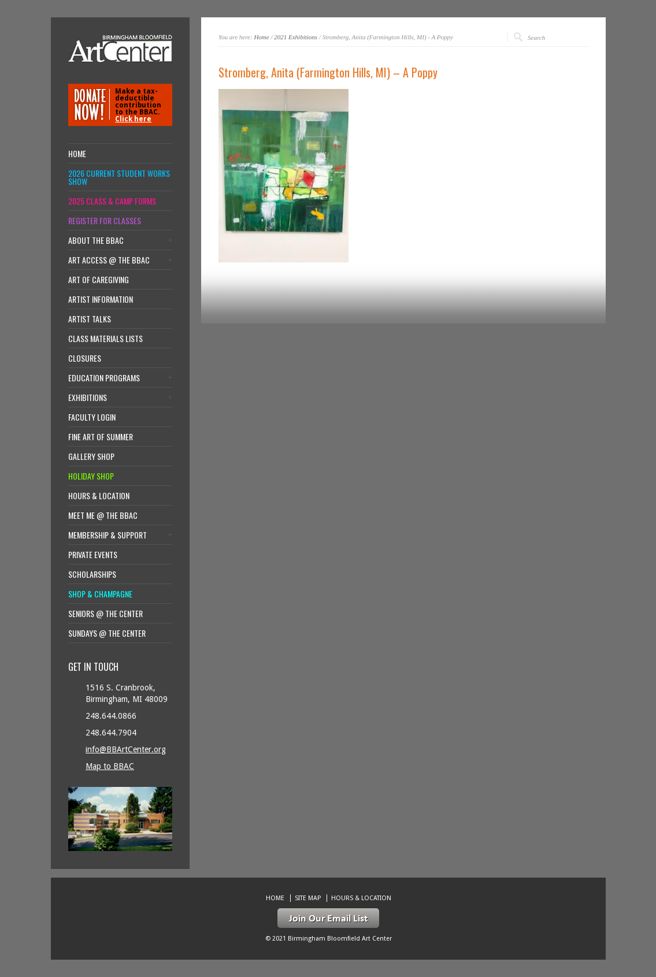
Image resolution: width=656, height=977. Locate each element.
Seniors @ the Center (105, 614)
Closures (84, 358)
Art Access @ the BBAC (109, 260)
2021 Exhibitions (295, 37)
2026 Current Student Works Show (119, 177)
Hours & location (98, 496)
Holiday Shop (91, 476)
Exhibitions (87, 397)
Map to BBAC (110, 766)
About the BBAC (96, 240)
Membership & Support (107, 535)
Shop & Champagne (100, 594)
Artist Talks (89, 319)
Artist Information (100, 299)
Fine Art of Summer (100, 437)
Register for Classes (104, 221)
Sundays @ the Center (107, 633)
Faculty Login (92, 417)
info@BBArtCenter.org (126, 749)
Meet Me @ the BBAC (103, 515)
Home (261, 37)
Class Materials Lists (105, 339)
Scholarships (92, 574)
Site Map (308, 898)
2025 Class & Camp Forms (112, 201)
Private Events (92, 555)
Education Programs (104, 378)
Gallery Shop (91, 456)
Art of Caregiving (98, 280)
